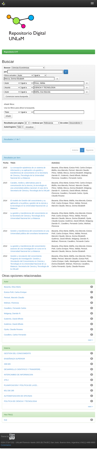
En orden (64, 123)
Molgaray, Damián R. (12, 313)
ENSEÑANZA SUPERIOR (14, 359)
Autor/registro (10, 127)
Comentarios (6, 445)
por (5, 72)
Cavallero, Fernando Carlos (15, 308)
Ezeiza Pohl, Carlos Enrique (15, 292)
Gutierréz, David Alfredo (13, 319)
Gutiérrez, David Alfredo (13, 324)
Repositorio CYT (11, 52)
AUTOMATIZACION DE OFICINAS (18, 396)
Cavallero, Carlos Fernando (15, 335)
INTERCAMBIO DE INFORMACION (18, 375)
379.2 (6, 380)
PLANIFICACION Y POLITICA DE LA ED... (21, 385)
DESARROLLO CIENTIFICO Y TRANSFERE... (23, 369)
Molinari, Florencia (11, 303)
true (5, 420)
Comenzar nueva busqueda (17, 96)
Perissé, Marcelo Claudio (14, 297)
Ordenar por (37, 123)
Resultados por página (14, 123)
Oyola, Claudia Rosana (13, 329)
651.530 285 (9, 391)
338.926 (7, 364)
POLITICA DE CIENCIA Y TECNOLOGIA (20, 401)
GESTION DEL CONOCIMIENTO (17, 353)
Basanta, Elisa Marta (12, 287)
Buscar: (7, 68)
